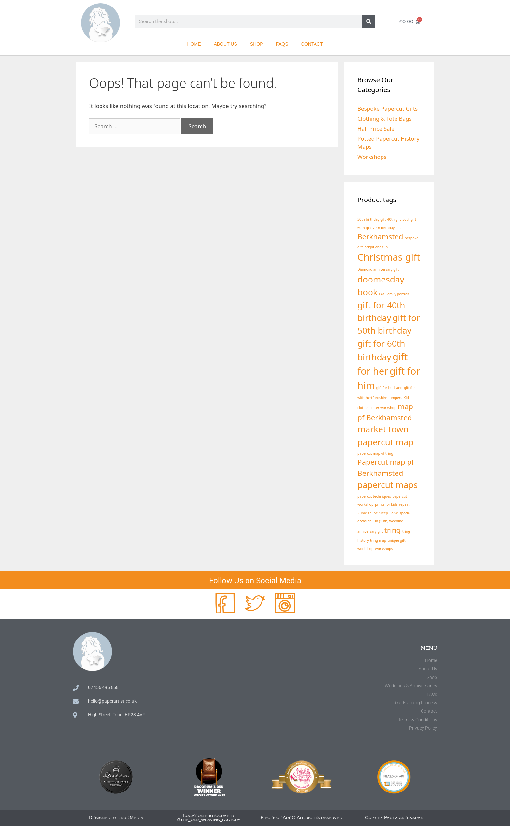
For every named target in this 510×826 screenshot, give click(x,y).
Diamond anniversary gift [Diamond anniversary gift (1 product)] (378, 269)
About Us (225, 44)
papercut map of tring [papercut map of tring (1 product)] (375, 453)
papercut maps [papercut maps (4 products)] (387, 484)
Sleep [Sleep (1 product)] (383, 513)
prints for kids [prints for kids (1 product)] (386, 504)
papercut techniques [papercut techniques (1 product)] (374, 496)
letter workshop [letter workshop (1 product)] (383, 408)
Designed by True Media (116, 817)
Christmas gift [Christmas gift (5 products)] (388, 257)
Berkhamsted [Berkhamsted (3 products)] (380, 236)
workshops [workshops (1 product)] (384, 548)
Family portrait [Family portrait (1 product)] (397, 294)
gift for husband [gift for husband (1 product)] (389, 387)
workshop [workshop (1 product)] (365, 548)
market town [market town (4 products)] (383, 429)
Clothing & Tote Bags (384, 118)
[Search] (368, 21)
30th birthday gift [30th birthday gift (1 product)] (371, 219)
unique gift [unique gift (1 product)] (397, 540)
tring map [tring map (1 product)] (378, 540)
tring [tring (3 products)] (392, 530)
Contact (312, 44)
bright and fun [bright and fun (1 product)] (376, 247)
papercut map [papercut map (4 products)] (385, 442)
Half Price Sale (376, 128)
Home (194, 44)
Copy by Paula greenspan (394, 817)
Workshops (371, 156)
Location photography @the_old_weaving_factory (208, 817)
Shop (256, 44)
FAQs (282, 44)
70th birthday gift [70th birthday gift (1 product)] (387, 228)
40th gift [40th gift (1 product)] (394, 219)
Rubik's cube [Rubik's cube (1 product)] (367, 513)
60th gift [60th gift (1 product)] (364, 228)
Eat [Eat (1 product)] (381, 294)
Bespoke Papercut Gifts (387, 108)
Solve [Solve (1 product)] (393, 513)
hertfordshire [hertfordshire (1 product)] (376, 397)
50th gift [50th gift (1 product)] (409, 219)
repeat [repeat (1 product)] (404, 504)
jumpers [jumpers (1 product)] (395, 397)
